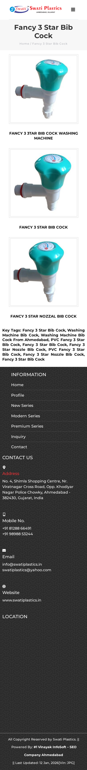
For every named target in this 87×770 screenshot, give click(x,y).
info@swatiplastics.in (22, 564)
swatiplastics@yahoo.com (26, 570)
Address (10, 473)
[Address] (4, 467)
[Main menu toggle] (73, 9)
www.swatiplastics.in (21, 600)
